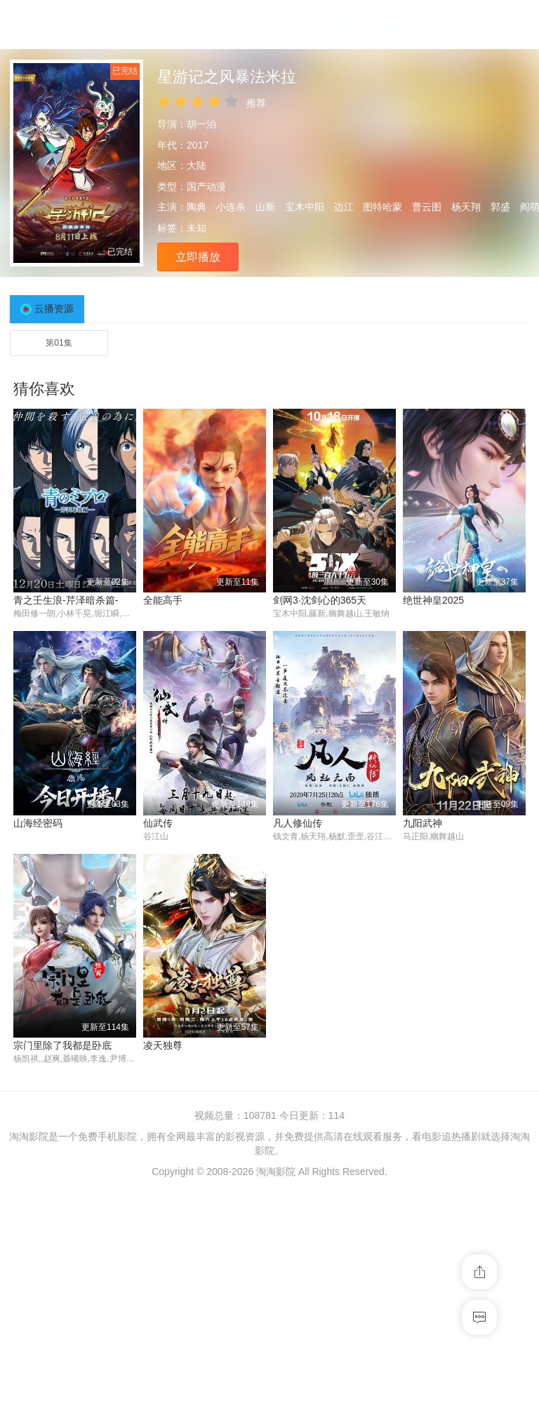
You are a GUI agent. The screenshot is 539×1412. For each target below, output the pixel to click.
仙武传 (28, 1045)
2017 (197, 145)
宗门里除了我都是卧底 (452, 1045)
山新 (265, 206)
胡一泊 (201, 124)
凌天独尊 (33, 1268)
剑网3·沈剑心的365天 (319, 600)
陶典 (196, 206)
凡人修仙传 (167, 1045)
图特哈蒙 (382, 206)
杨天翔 (466, 206)
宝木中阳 (304, 206)
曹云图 (426, 206)
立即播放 (197, 257)
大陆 (196, 165)
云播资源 (54, 308)
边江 (344, 206)
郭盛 (500, 206)
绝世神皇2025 (433, 600)
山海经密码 (427, 823)
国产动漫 (206, 186)
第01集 (59, 343)
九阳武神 (292, 1045)
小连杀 (231, 206)
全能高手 (162, 600)
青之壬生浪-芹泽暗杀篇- (65, 600)
